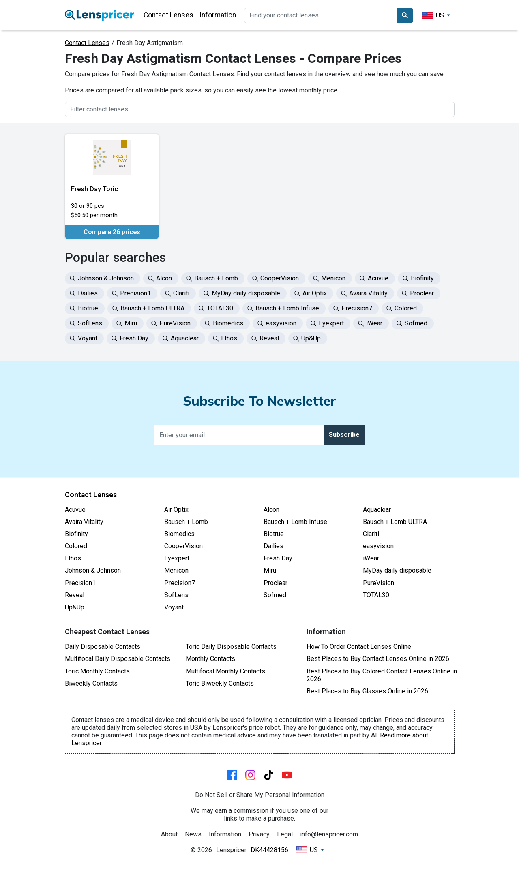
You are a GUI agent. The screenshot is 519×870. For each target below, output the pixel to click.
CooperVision (183, 546)
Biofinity (76, 534)
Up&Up (74, 607)
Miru (270, 570)
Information (217, 15)
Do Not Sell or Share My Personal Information (259, 795)
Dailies (273, 546)
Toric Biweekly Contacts (220, 683)
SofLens (176, 595)
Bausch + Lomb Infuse (295, 522)
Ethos (73, 558)
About (169, 834)
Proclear (275, 583)
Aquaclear (377, 509)
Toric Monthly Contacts (97, 671)
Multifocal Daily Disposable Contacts (117, 659)
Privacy (259, 834)
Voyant (174, 607)
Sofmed (275, 595)
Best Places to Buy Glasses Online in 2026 (367, 691)
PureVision (378, 583)
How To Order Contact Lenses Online (359, 646)
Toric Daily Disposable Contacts (231, 646)
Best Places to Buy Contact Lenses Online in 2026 (378, 659)
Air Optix (176, 509)
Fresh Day (278, 558)
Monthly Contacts (210, 659)
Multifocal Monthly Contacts (225, 671)
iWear (371, 558)
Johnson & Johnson (93, 570)
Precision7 (179, 583)
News (193, 834)
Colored (76, 546)
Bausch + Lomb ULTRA (395, 522)
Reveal (74, 595)
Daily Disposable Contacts (102, 646)
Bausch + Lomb (186, 522)
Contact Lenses (168, 15)
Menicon (176, 570)
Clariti (371, 534)
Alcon (271, 509)
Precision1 (80, 583)
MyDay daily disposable (397, 570)
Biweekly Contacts (91, 683)
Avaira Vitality (84, 522)
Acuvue (75, 509)
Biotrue (274, 534)
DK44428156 (269, 850)
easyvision (378, 546)
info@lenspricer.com (329, 834)
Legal (285, 834)
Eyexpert (176, 558)
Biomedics (179, 534)
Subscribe (344, 434)
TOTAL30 (376, 595)
